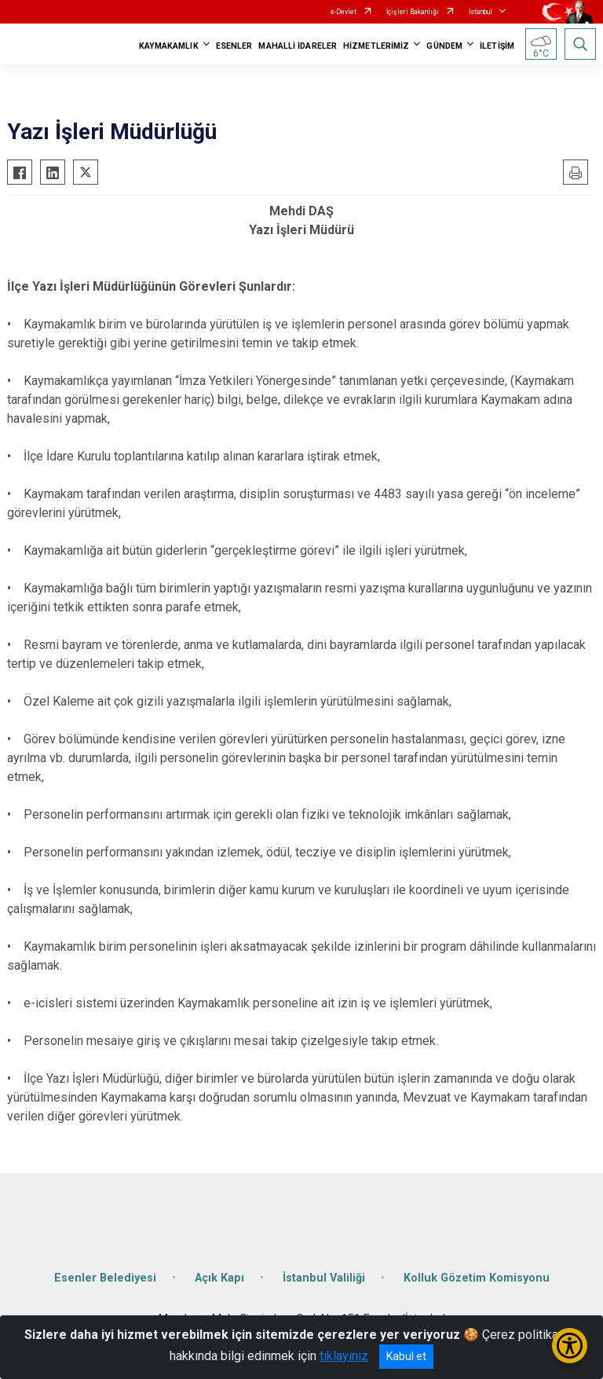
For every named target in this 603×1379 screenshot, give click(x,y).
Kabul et (406, 1356)
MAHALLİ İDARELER (297, 46)
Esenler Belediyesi (105, 1278)
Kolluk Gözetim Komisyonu (477, 1278)
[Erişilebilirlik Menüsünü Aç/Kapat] (569, 1345)
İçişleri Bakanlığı (412, 12)
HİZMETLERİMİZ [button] (376, 46)
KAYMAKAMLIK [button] (169, 46)
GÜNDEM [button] (444, 46)
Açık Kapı (219, 1278)
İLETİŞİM (497, 46)
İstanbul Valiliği (324, 1278)
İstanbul (480, 12)
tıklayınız (344, 1355)
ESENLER (234, 46)
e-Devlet (343, 12)
